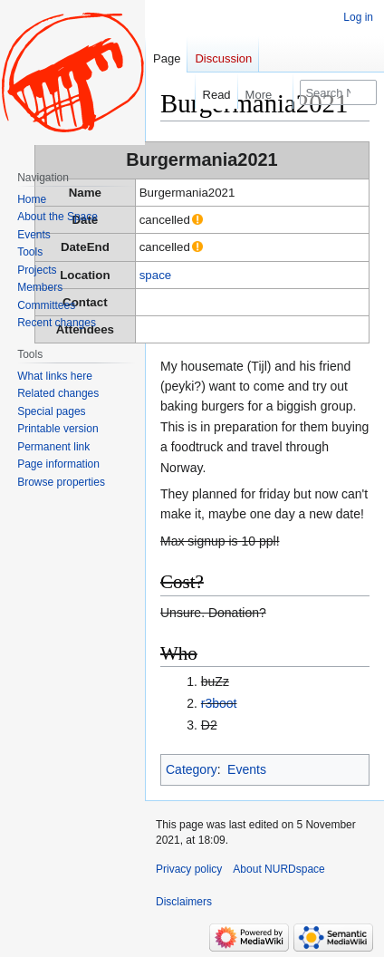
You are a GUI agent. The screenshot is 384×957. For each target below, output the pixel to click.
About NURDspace (278, 869)
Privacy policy (189, 869)
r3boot (219, 703)
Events (246, 769)
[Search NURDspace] (338, 92)
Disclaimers (184, 901)
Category (191, 769)
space (155, 275)
